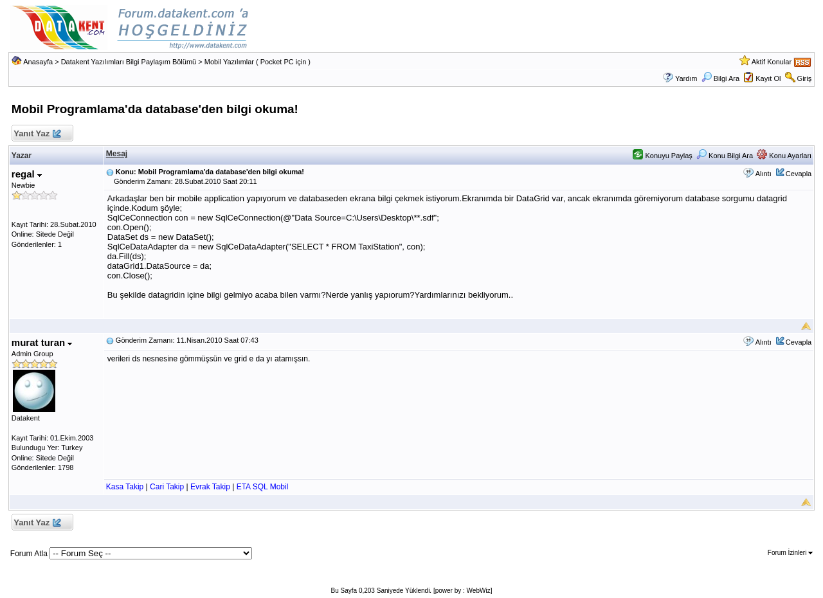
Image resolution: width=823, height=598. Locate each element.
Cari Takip (167, 486)
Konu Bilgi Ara (724, 155)
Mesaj (116, 153)
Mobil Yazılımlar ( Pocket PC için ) (257, 62)
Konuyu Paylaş (662, 155)
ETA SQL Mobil (263, 486)
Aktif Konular (771, 62)
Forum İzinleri (790, 552)
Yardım (686, 78)
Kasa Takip (124, 486)
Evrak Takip (210, 486)
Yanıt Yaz (37, 134)
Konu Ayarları (784, 155)
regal (27, 173)
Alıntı (763, 173)
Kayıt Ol (768, 78)
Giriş (804, 78)
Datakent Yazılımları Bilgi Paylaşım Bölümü (129, 62)
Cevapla (798, 173)
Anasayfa (38, 62)
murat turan (42, 342)
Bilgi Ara (720, 78)
